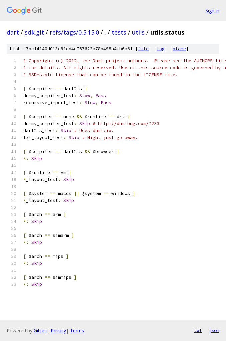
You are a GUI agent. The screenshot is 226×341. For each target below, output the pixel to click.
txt (198, 330)
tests (119, 32)
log (161, 49)
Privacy (58, 330)
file (143, 49)
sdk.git (34, 32)
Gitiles (40, 330)
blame (179, 49)
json (214, 330)
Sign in (212, 10)
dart (13, 32)
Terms (77, 330)
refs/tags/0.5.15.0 (74, 32)
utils (138, 32)
